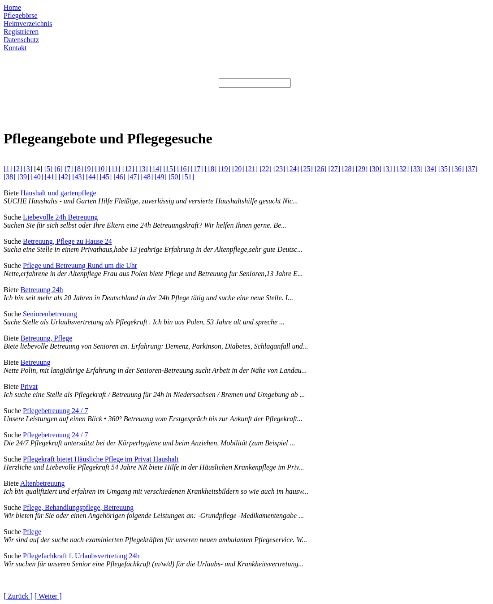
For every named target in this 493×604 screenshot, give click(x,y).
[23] (279, 169)
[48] (147, 177)
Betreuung (36, 362)
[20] (238, 169)
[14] (156, 169)
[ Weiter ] (48, 596)
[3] (28, 169)
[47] (133, 177)
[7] (69, 169)
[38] (10, 177)
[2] (18, 169)
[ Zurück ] (18, 596)
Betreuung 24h (42, 289)
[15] (170, 169)
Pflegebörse (21, 15)
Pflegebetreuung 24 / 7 (55, 410)
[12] (128, 169)
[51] (188, 177)
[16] (183, 169)
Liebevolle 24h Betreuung (60, 217)
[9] (89, 169)
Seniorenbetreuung (50, 314)
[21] (252, 169)
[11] (115, 169)
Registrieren (21, 31)
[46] (119, 177)
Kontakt (15, 48)
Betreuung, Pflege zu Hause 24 (67, 241)
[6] (58, 169)
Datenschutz (21, 39)
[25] (307, 169)
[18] (211, 169)
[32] (403, 169)
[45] (106, 177)
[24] (293, 169)
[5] (48, 169)
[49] (161, 177)
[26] (321, 169)
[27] (334, 169)
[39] (23, 177)
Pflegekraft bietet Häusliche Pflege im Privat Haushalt (100, 459)
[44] (92, 177)
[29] (362, 169)
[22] (265, 169)
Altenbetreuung (42, 483)
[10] (101, 169)
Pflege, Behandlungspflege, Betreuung (78, 507)
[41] (51, 177)
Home (12, 7)
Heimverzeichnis (28, 23)
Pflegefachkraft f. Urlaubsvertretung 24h (81, 556)
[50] (175, 177)
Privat (29, 386)
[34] (430, 169)
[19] (224, 169)
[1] (8, 169)
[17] (197, 169)
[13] (142, 169)
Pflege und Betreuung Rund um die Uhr (80, 265)
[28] (348, 169)
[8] (79, 169)
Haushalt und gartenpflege (58, 193)
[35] (444, 169)
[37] (472, 169)
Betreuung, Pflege (47, 338)
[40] (37, 177)
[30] (375, 169)
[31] (389, 169)
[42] (65, 177)
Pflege (32, 531)
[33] (417, 169)
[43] (78, 177)
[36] (458, 169)
